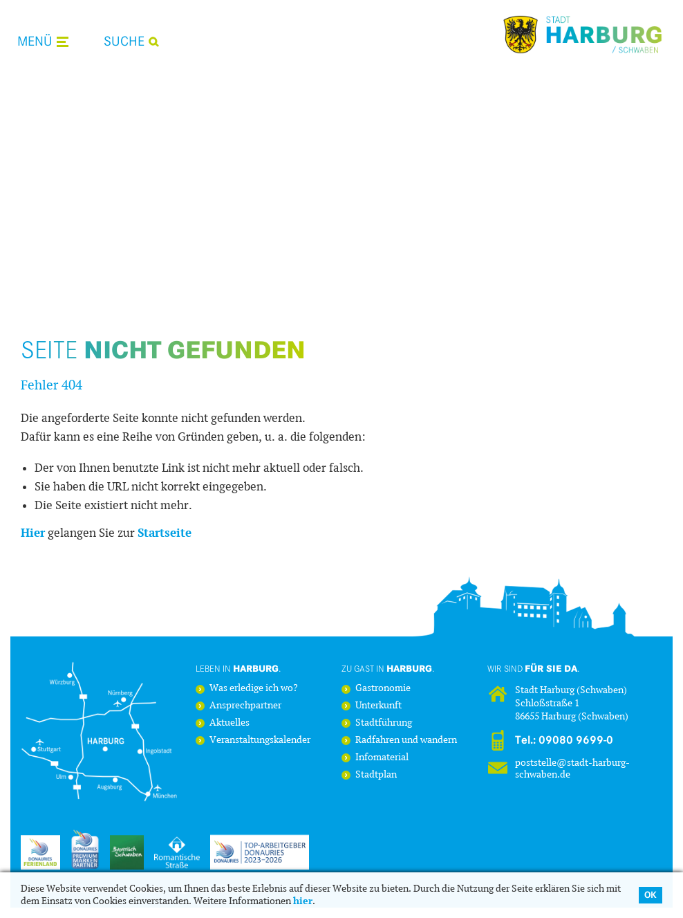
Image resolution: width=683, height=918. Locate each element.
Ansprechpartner (245, 706)
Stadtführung (383, 723)
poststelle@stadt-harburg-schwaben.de (572, 768)
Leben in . (238, 668)
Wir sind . (533, 668)
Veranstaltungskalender (259, 740)
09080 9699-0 (576, 740)
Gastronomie (383, 688)
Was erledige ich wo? (253, 688)
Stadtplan (376, 775)
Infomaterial (382, 758)
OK (650, 895)
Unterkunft (378, 706)
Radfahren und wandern (406, 740)
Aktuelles (229, 723)
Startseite (164, 533)
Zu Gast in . (388, 668)
